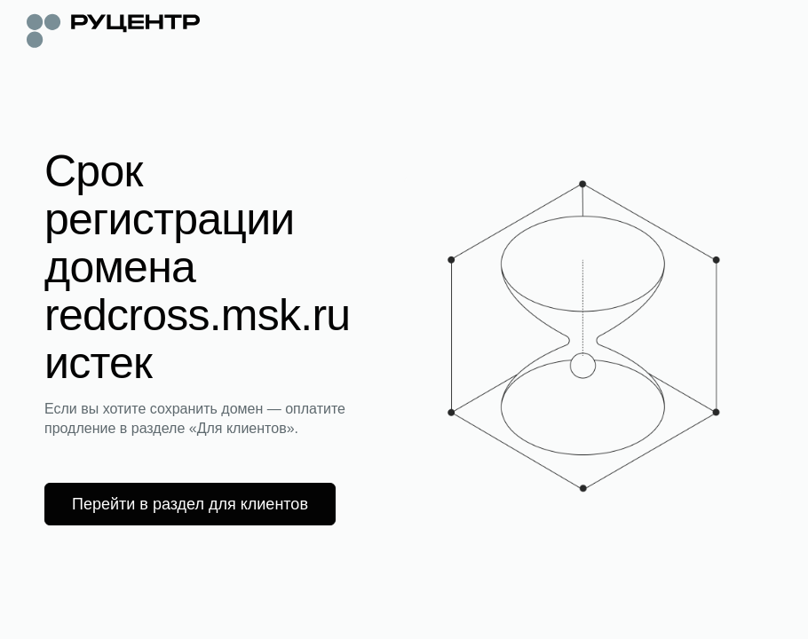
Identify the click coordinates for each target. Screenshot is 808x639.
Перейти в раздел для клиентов (190, 504)
